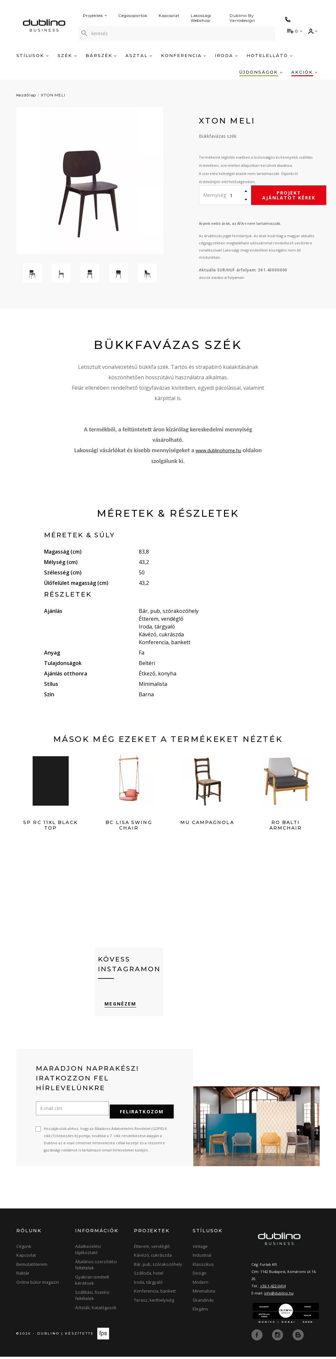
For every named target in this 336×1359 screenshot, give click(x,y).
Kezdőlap (26, 95)
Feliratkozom (142, 1114)
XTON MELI (53, 95)
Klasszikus (203, 1266)
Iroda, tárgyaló (148, 1284)
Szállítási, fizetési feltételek (92, 1298)
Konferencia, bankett (155, 1293)
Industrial (202, 1258)
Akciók (304, 72)
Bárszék (101, 55)
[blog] (298, 1336)
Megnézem (114, 1011)
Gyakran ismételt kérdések (92, 1282)
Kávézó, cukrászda (153, 1258)
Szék (67, 55)
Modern (200, 1284)
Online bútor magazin (37, 1284)
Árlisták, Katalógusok (96, 1310)
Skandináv (203, 1302)
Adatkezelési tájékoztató (88, 1252)
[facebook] (257, 1336)
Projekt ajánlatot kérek (289, 195)
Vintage (200, 1248)
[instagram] (278, 1336)
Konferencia (183, 55)
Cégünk (23, 1248)
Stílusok (32, 55)
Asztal (138, 55)
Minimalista (204, 1293)
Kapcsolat (169, 15)
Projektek (95, 15)
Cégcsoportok (133, 15)
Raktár (22, 1276)
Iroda (226, 55)
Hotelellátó (269, 55)
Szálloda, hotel (148, 1276)
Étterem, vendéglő (152, 1248)
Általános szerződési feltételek (96, 1267)
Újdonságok (260, 72)
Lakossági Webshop (201, 18)
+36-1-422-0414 (273, 1288)
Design (199, 1276)
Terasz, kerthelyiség (154, 1302)
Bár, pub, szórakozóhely (158, 1266)
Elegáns (200, 1311)
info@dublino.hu (279, 1295)
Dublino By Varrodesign (242, 18)
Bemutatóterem (31, 1266)
